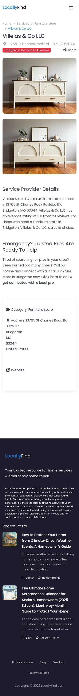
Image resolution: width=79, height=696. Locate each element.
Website (18, 370)
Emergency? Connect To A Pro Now (26, 50)
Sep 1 (27, 637)
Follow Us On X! (40, 673)
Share (69, 50)
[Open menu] (71, 7)
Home (7, 23)
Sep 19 (28, 578)
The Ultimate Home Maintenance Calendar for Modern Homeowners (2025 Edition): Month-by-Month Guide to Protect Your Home (45, 600)
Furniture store (45, 23)
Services (23, 23)
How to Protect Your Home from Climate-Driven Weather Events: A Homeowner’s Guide (47, 540)
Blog (43, 662)
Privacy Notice (22, 662)
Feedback (60, 662)
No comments (49, 578)
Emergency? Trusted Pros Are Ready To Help (38, 246)
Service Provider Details (31, 189)
